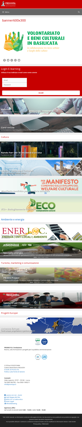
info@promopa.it (10, 384)
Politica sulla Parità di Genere (14, 372)
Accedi (41, 93)
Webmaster (45, 424)
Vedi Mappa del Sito (12, 397)
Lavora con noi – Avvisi (13, 395)
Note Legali (9, 401)
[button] (2, 250)
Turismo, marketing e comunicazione (20, 262)
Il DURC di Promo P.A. (11, 370)
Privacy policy (37, 424)
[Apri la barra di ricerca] (79, 12)
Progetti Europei (9, 313)
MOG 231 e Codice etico (13, 399)
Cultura (5, 137)
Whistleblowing (10, 403)
